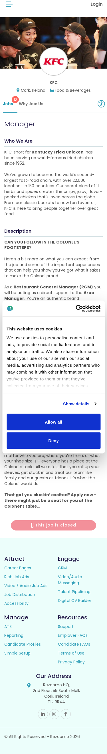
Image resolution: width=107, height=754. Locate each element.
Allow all (53, 421)
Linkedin (43, 714)
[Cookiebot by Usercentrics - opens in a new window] (76, 308)
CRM (62, 568)
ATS (8, 626)
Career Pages (17, 568)
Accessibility (16, 603)
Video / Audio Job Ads (25, 586)
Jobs (10, 101)
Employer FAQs (73, 635)
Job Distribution (19, 594)
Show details (76, 403)
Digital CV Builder (74, 600)
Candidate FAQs (74, 644)
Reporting (13, 635)
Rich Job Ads (16, 577)
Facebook (66, 714)
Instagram (54, 714)
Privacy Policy (71, 662)
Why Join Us (31, 104)
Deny (53, 440)
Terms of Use (71, 653)
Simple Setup (17, 653)
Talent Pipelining (74, 592)
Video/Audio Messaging (70, 580)
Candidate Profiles (22, 644)
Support (66, 626)
